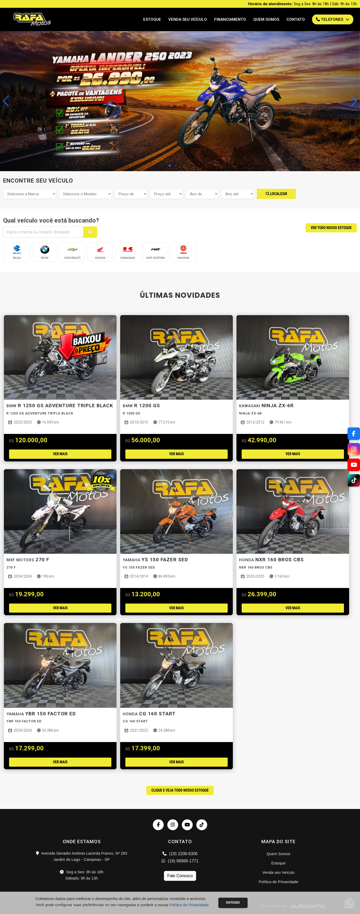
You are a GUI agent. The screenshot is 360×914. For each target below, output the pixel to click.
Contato (295, 19)
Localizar (276, 194)
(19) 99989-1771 (180, 861)
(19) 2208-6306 (180, 853)
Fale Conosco (180, 876)
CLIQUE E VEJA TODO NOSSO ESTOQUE (180, 790)
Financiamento (230, 19)
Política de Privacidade (278, 882)
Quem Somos (266, 19)
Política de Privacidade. (189, 905)
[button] (353, 101)
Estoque (152, 19)
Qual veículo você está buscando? (51, 220)
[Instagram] (354, 449)
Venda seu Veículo (187, 19)
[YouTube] (354, 465)
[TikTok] (354, 480)
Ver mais (60, 454)
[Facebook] (354, 433)
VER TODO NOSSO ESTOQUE (331, 228)
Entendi (233, 902)
